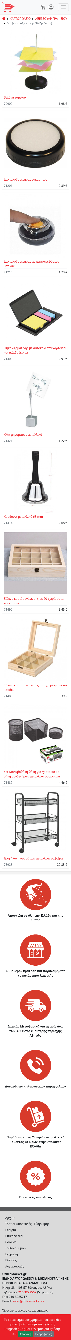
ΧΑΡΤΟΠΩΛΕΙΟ (20, 19)
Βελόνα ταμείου (15, 97)
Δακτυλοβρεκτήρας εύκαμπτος (25, 179)
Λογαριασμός (14, 1266)
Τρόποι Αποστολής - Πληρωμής (27, 1224)
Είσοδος (11, 1260)
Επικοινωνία (14, 1236)
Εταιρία (10, 1230)
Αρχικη (10, 1218)
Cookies (10, 1242)
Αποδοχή (25, 1334)
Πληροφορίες (43, 1334)
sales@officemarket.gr (28, 1301)
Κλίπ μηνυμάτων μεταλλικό (23, 434)
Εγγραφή (11, 1254)
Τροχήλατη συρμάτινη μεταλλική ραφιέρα (33, 858)
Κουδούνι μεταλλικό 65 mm (23, 517)
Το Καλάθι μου (15, 1248)
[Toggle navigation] (63, 7)
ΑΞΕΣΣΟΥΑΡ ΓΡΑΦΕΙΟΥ (51, 19)
